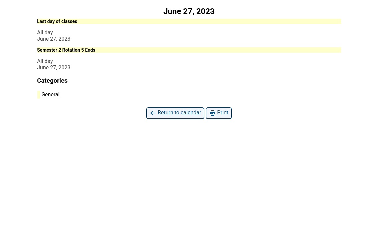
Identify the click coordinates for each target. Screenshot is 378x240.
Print (218, 112)
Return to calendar (175, 112)
